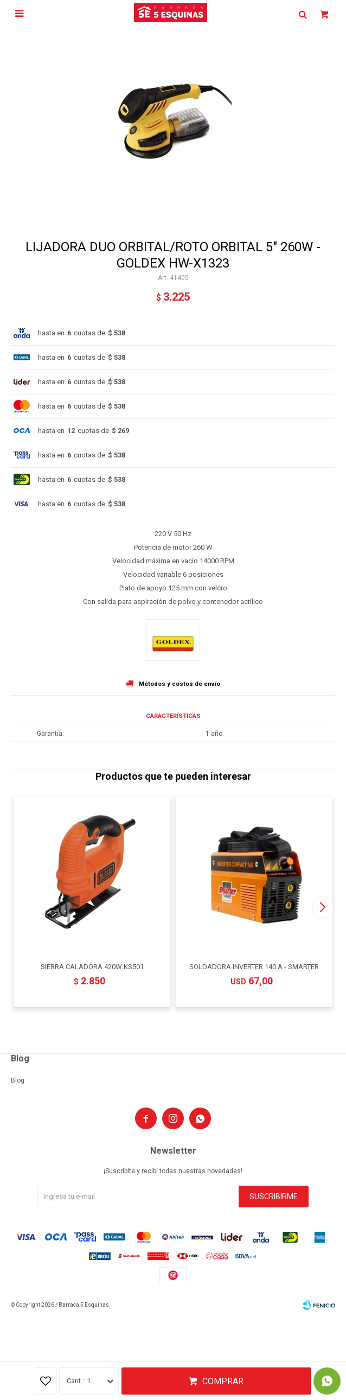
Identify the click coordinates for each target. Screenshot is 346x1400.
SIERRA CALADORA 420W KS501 (92, 967)
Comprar (223, 1381)
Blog (17, 1080)
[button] (322, 907)
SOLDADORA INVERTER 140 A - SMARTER (254, 967)
